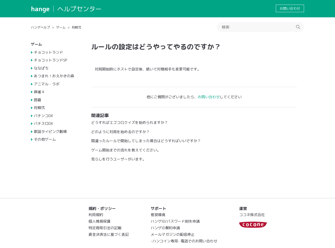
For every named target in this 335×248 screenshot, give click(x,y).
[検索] (260, 27)
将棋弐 (76, 27)
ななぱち (41, 68)
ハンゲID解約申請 (165, 227)
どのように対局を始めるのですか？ (120, 131)
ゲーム (61, 27)
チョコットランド (48, 52)
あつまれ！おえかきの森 (54, 76)
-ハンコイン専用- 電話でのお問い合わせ (184, 241)
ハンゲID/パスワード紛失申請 (175, 221)
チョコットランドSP (50, 60)
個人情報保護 (99, 221)
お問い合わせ (290, 8)
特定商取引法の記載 (105, 227)
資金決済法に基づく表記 (109, 234)
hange (40, 9)
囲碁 (37, 99)
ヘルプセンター (79, 9)
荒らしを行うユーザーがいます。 (118, 159)
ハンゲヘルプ (40, 27)
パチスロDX (43, 123)
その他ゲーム (45, 139)
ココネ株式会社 (252, 214)
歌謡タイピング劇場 (50, 131)
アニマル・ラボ (46, 84)
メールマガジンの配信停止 (173, 234)
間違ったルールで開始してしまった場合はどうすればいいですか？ (146, 140)
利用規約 (96, 214)
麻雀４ (39, 91)
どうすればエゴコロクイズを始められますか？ (129, 122)
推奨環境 (158, 214)
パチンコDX (43, 115)
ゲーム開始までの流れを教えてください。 (126, 150)
